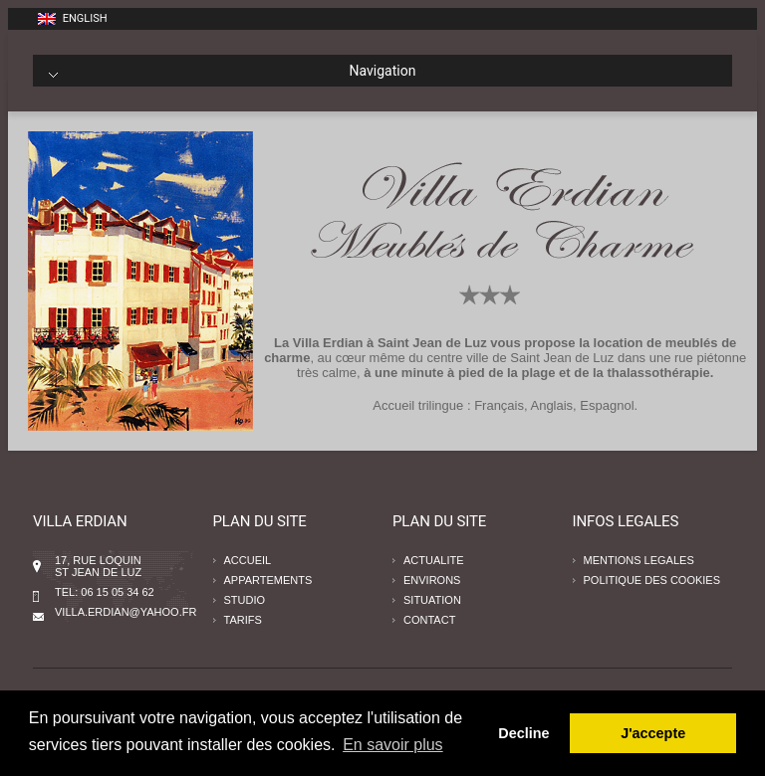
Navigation (232, 71)
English (73, 18)
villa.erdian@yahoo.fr (125, 612)
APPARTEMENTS (268, 580)
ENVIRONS (431, 580)
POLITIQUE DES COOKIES (652, 580)
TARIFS (243, 620)
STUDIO (245, 600)
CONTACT (429, 620)
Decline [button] (523, 733)
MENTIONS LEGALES (639, 560)
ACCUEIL (248, 560)
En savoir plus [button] (393, 744)
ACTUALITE (433, 560)
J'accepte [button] (653, 733)
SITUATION (432, 600)
